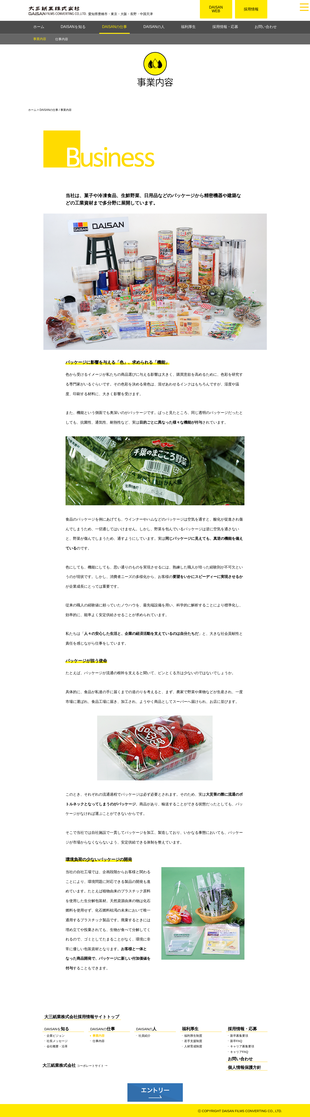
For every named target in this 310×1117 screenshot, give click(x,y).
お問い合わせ (266, 27)
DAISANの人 (154, 27)
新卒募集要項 (239, 1035)
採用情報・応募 (225, 27)
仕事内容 (61, 39)
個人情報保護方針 (244, 1067)
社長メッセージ (57, 1041)
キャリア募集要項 (242, 1046)
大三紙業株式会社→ (75, 1065)
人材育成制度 (193, 1046)
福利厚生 (188, 27)
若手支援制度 (193, 1041)
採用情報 (251, 9)
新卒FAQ (236, 1041)
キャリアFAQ (239, 1052)
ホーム (38, 27)
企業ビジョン (56, 1035)
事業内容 (99, 1035)
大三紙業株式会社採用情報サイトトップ (81, 1017)
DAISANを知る (73, 27)
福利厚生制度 (193, 1035)
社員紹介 (144, 1035)
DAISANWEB (216, 9)
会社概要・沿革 (57, 1046)
